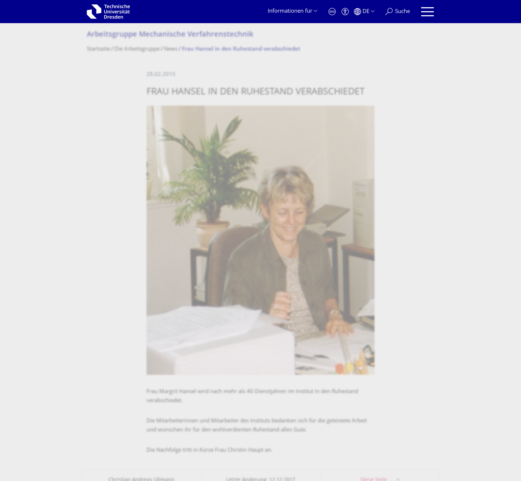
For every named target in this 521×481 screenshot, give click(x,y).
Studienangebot (231, 288)
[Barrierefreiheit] (345, 11)
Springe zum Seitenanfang (394, 436)
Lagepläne (224, 270)
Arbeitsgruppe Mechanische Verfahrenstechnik (170, 34)
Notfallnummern (351, 288)
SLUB (337, 306)
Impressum (125, 436)
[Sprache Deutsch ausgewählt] (364, 11)
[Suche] (397, 11)
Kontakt (96, 436)
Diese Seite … (376, 209)
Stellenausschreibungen (359, 270)
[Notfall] (332, 11)
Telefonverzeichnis (235, 306)
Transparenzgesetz (204, 436)
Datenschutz (160, 436)
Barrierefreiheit (252, 436)
